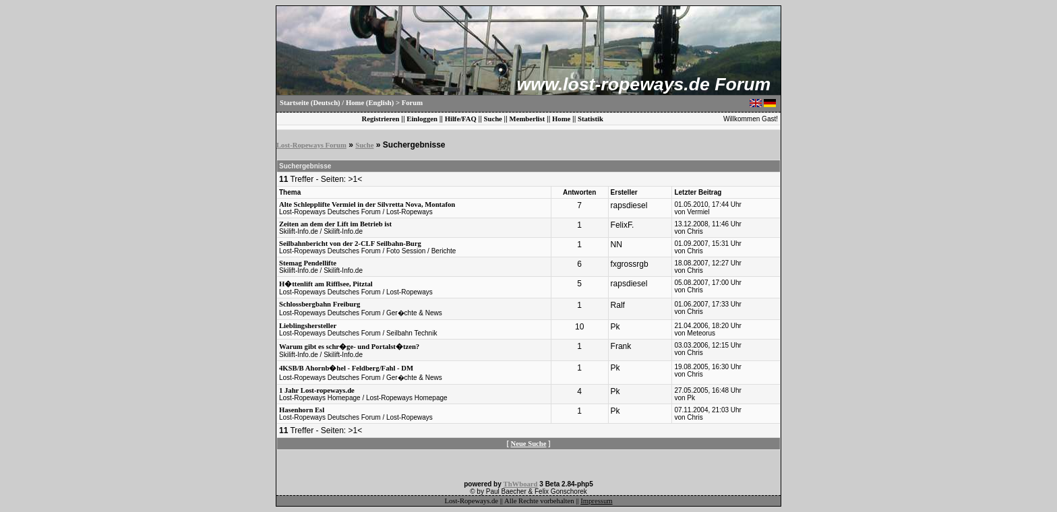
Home (561, 119)
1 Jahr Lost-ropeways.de (317, 390)
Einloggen (421, 119)
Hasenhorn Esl (301, 410)
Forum (412, 102)
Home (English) (370, 102)
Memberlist (527, 119)
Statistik (590, 119)
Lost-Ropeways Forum (311, 145)
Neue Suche (529, 443)
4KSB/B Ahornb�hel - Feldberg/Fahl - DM (346, 368)
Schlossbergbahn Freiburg (319, 304)
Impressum (596, 501)
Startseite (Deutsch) (310, 102)
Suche (493, 119)
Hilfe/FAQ (461, 119)
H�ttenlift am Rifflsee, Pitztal (326, 284)
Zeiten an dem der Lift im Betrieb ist (335, 224)
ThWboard (521, 484)
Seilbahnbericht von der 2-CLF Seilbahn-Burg (350, 243)
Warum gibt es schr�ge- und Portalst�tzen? (349, 346)
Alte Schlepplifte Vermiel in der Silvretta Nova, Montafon (367, 204)
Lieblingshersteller (307, 325)
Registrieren (380, 119)
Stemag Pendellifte (307, 263)
